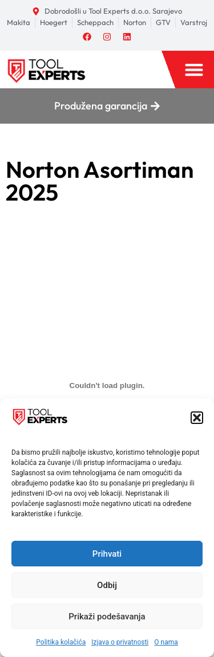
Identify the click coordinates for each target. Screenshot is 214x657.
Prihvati (107, 554)
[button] (197, 417)
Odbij (107, 585)
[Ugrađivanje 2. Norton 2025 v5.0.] (107, 386)
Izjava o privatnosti (119, 642)
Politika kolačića (61, 642)
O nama (165, 642)
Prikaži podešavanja (106, 616)
